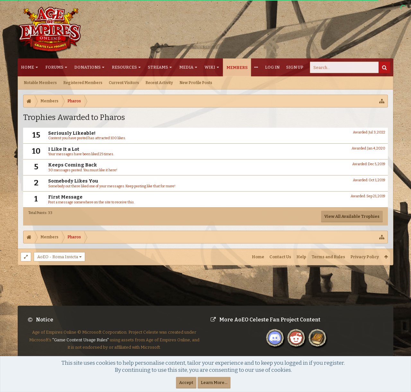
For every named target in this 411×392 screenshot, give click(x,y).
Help (301, 256)
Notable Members (40, 83)
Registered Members (82, 83)
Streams (158, 67)
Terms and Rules (328, 256)
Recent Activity (159, 83)
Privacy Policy (364, 256)
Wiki (210, 67)
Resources (124, 67)
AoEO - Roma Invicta (57, 256)
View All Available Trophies (352, 216)
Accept (186, 382)
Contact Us (280, 256)
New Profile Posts (195, 83)
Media (186, 67)
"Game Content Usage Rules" (80, 345)
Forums (54, 67)
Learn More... (214, 382)
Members (237, 67)
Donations (87, 67)
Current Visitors (124, 83)
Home (27, 67)
